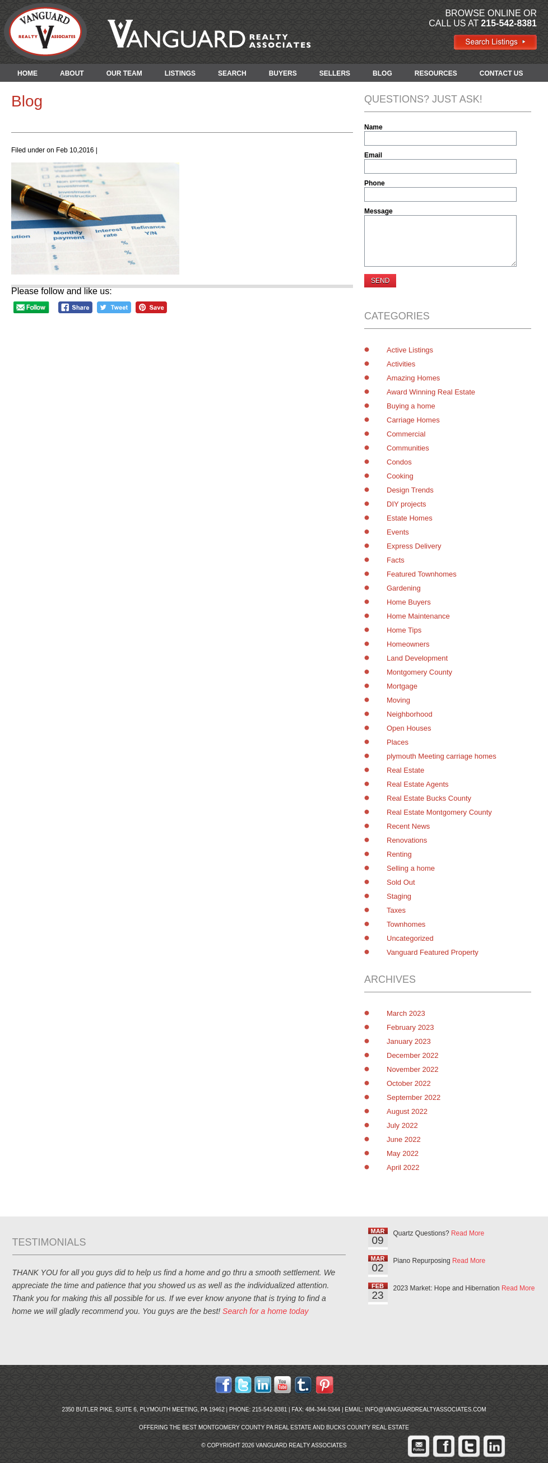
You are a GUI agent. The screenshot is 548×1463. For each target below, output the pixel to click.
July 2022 (402, 1125)
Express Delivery (414, 546)
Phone (374, 183)
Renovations (407, 840)
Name (373, 127)
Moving (398, 700)
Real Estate (405, 770)
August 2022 (407, 1111)
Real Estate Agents (418, 784)
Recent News (408, 826)
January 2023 (409, 1041)
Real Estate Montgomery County (439, 812)
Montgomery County (419, 672)
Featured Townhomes (422, 574)
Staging (399, 896)
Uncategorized (410, 938)
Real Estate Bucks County (429, 798)
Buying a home (411, 406)
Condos (399, 462)
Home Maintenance (418, 616)
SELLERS (334, 73)
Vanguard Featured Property (433, 952)
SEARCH (232, 73)
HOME (27, 73)
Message (378, 211)
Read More (467, 1233)
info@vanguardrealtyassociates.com (425, 1409)
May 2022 (403, 1153)
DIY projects (406, 504)
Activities (401, 364)
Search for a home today (265, 1311)
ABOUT (72, 73)
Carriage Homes (413, 420)
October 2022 (409, 1083)
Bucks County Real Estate (367, 1427)
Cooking (400, 476)
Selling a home (411, 868)
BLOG (382, 73)
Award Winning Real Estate (431, 392)
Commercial (406, 434)
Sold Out (401, 882)
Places (397, 742)
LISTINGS (180, 73)
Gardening (404, 588)
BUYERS (283, 73)
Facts (396, 560)
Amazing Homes (413, 378)
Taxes (396, 910)
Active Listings (410, 350)
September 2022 (413, 1097)
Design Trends (410, 490)
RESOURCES (436, 73)
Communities (408, 448)
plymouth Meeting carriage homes (441, 756)
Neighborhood (410, 714)
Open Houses (409, 728)
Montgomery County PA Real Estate (255, 1427)
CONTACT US (501, 73)
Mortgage (402, 686)
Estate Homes (410, 518)
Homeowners (408, 644)
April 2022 (403, 1167)
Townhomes (406, 924)
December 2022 (413, 1055)
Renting (399, 854)
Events (398, 532)
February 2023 (410, 1027)
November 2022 (413, 1069)
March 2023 (406, 1013)
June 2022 (404, 1139)
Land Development (417, 658)
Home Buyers (409, 602)
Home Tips (404, 630)
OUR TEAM (124, 73)
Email (373, 155)
